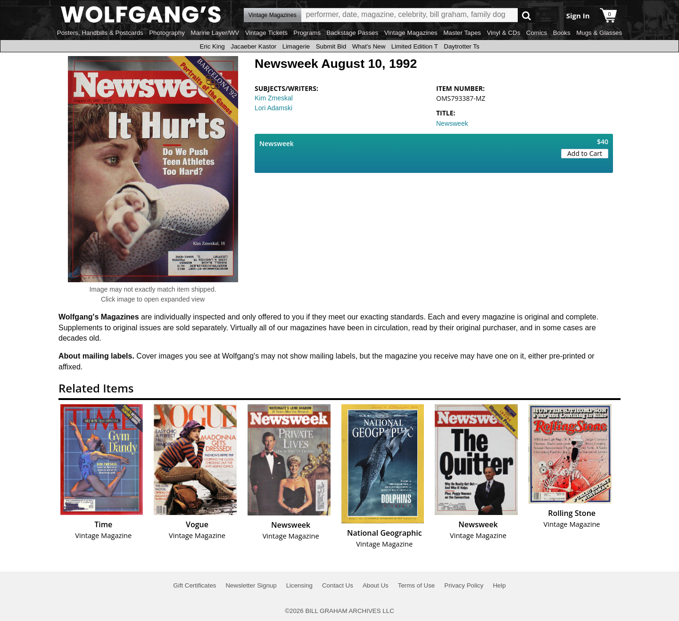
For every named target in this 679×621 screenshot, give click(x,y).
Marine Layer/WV (214, 32)
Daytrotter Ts (461, 46)
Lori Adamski (273, 108)
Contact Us (337, 585)
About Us (376, 585)
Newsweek (452, 123)
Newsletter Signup (250, 585)
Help (499, 585)
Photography (167, 32)
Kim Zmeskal (274, 98)
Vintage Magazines (411, 32)
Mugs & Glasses (599, 32)
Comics (536, 32)
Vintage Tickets (266, 32)
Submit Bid (331, 46)
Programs (307, 32)
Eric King (211, 46)
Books (562, 32)
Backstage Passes (353, 32)
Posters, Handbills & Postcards (100, 32)
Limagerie (296, 46)
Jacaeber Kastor (253, 46)
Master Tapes (462, 32)
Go (526, 15)
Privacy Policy (463, 585)
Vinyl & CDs (503, 32)
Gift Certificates (194, 585)
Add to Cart (584, 153)
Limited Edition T (414, 46)
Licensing (299, 585)
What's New (369, 46)
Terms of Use (416, 585)
